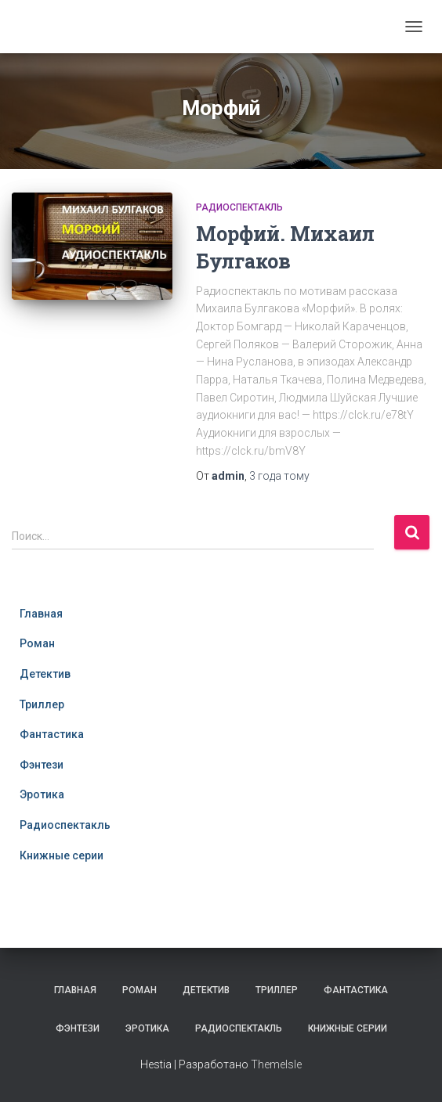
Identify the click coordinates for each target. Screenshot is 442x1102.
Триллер (42, 704)
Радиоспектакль (239, 207)
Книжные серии (61, 855)
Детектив (45, 674)
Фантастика (52, 734)
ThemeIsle (276, 1064)
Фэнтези (41, 764)
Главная (41, 613)
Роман (37, 643)
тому (279, 476)
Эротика (42, 794)
